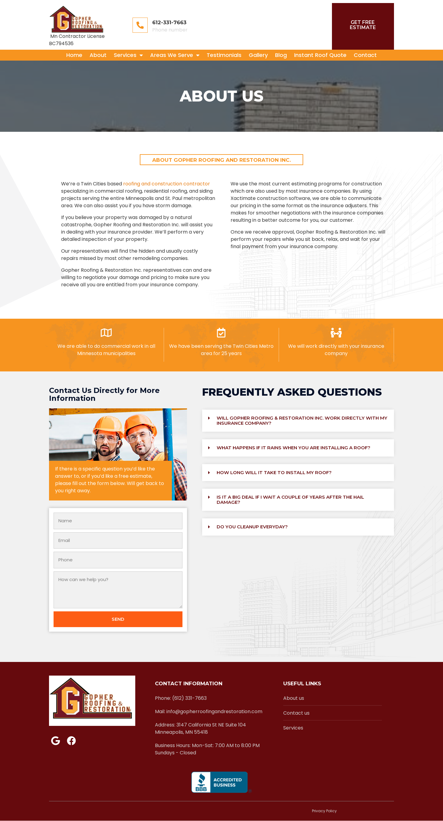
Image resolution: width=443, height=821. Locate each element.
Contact (365, 55)
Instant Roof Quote (320, 55)
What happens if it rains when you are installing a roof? (293, 447)
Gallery (258, 55)
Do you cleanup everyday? (252, 527)
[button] (298, 421)
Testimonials (224, 55)
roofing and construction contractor (166, 183)
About (98, 55)
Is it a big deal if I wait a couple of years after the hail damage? (290, 499)
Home (74, 55)
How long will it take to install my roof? (274, 472)
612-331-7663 (169, 22)
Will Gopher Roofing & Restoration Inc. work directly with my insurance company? (302, 420)
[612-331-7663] (140, 25)
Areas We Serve (174, 55)
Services (128, 55)
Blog (281, 55)
